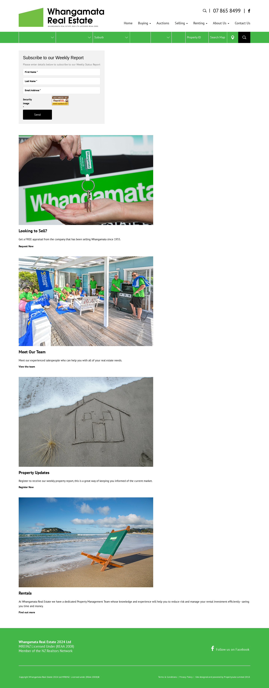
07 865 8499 (227, 11)
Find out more (27, 612)
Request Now (26, 246)
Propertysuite (230, 676)
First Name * (31, 72)
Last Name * (31, 81)
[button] (144, 23)
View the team (27, 366)
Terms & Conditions (167, 676)
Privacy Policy (186, 676)
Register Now (26, 487)
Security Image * (22, 103)
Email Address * (33, 90)
